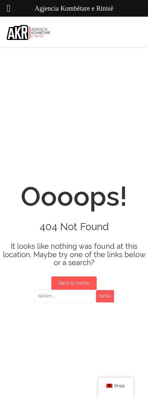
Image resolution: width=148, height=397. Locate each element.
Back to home (74, 283)
